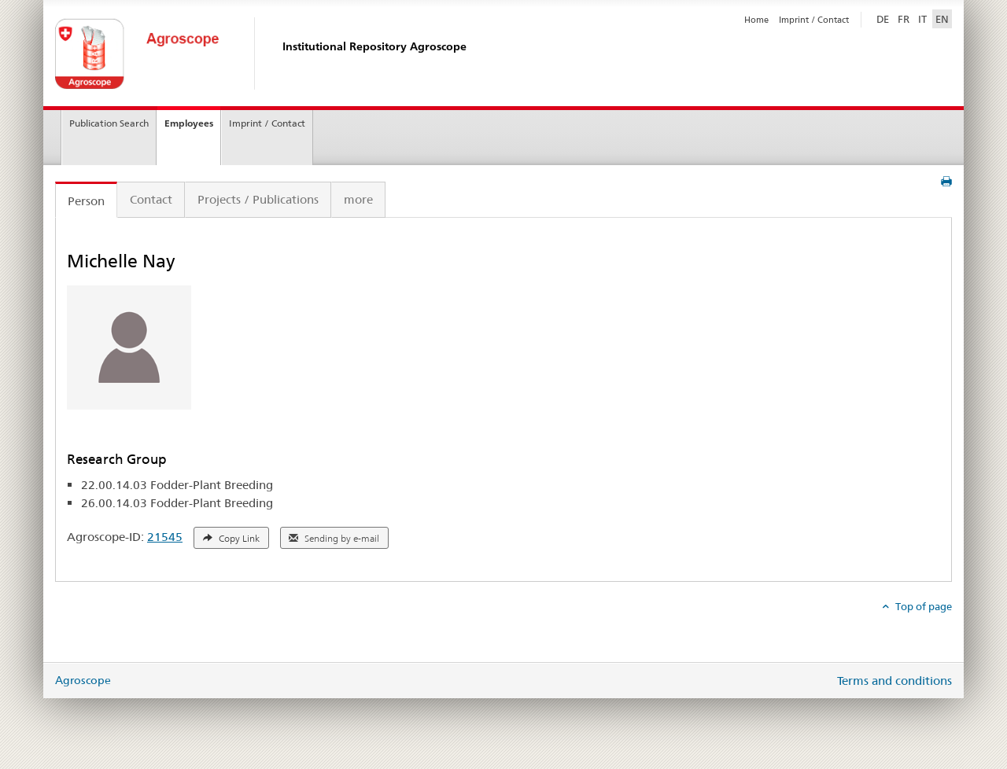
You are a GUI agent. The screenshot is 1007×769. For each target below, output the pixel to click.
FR (903, 19)
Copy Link (231, 538)
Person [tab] (86, 200)
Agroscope (83, 680)
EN (942, 19)
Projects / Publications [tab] (258, 199)
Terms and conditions (894, 680)
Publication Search (109, 123)
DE (884, 18)
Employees (188, 123)
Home (756, 19)
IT (922, 19)
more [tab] (358, 199)
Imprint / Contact (814, 19)
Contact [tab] (151, 199)
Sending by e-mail (334, 538)
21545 (165, 536)
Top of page (922, 606)
